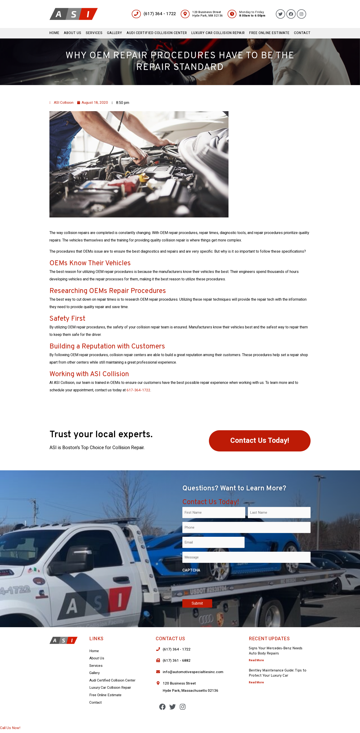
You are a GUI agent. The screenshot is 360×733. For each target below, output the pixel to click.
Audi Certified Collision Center (157, 33)
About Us (72, 33)
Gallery (114, 33)
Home (54, 33)
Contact (302, 33)
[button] (260, 441)
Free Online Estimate (269, 33)
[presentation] (217, 585)
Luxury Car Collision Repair (218, 33)
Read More (256, 660)
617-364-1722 (138, 390)
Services (94, 33)
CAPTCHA (191, 570)
